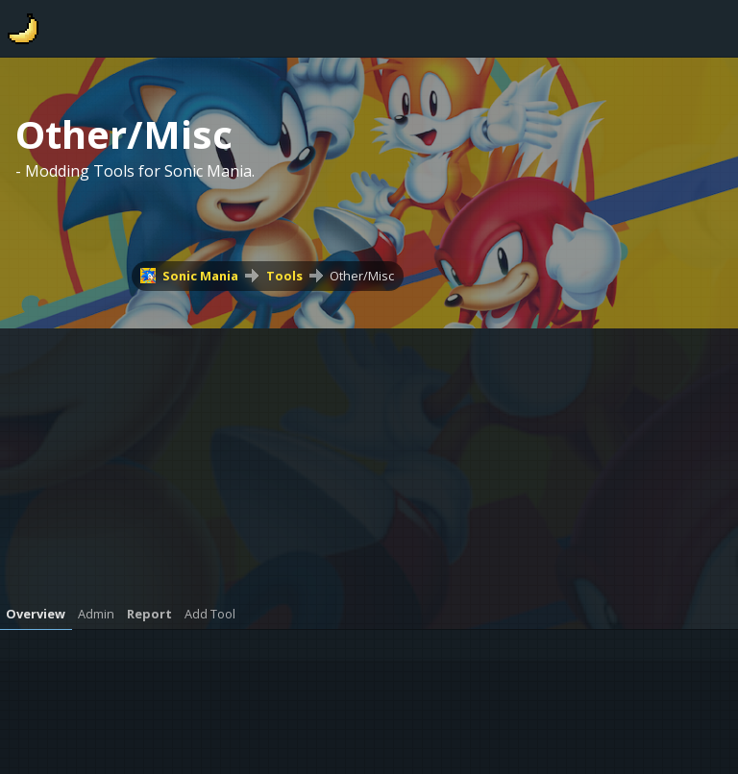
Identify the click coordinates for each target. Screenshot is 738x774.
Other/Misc (362, 275)
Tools (284, 275)
